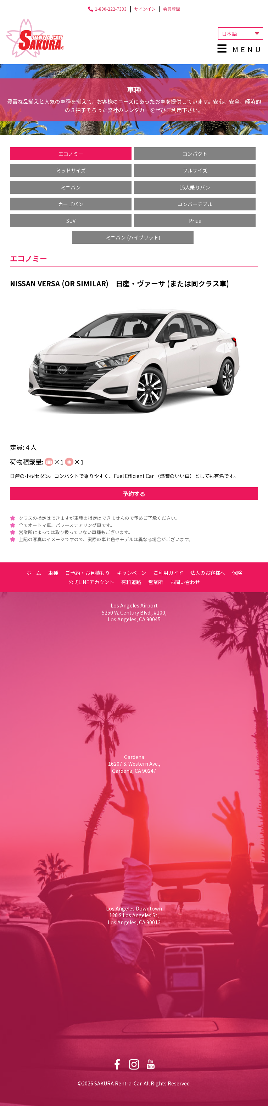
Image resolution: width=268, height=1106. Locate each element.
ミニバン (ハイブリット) (133, 237)
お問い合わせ (185, 581)
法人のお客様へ (207, 572)
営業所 (155, 581)
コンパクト (195, 153)
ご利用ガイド (168, 572)
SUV (71, 220)
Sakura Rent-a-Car (35, 37)
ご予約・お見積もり (87, 572)
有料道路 (131, 581)
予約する (134, 493)
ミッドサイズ (71, 170)
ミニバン (71, 187)
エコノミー (70, 153)
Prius (195, 220)
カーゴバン (70, 204)
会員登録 (171, 9)
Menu (248, 49)
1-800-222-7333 (111, 9)
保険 (237, 572)
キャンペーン (131, 572)
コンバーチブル (195, 204)
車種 (53, 572)
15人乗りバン (194, 187)
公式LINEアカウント (91, 581)
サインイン (145, 9)
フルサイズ (195, 170)
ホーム (33, 572)
